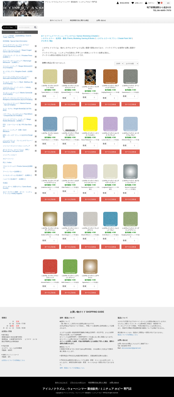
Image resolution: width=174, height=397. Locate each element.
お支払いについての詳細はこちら (13, 360)
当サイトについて (56, 20)
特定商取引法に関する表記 (79, 20)
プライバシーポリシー (78, 382)
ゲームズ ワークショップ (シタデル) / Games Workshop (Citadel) (72, 36)
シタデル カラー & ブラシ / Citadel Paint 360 (114, 38)
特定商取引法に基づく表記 (97, 382)
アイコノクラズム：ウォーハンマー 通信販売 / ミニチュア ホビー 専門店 (87, 388)
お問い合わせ (101, 20)
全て (43, 36)
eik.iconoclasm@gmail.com (131, 348)
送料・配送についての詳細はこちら (72, 368)
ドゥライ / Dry (46, 41)
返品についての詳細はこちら (128, 335)
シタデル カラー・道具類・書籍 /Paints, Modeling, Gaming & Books (68, 38)
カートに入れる (50, 104)
